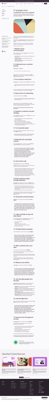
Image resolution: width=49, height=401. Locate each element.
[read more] (9, 371)
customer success (21, 39)
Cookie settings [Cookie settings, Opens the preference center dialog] (44, 399)
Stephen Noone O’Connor (17, 283)
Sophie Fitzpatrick (16, 163)
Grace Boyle (25, 218)
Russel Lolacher (15, 68)
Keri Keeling (15, 199)
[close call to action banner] (47, 377)
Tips (2, 15)
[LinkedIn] (2, 51)
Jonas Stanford (17, 143)
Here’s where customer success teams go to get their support (24, 336)
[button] (17, 3)
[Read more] (6, 38)
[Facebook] (4, 51)
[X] (3, 51)
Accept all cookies (44, 397)
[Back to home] (4, 3)
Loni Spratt (17, 115)
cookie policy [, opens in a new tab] (17, 399)
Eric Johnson (3, 13)
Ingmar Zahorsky (15, 321)
